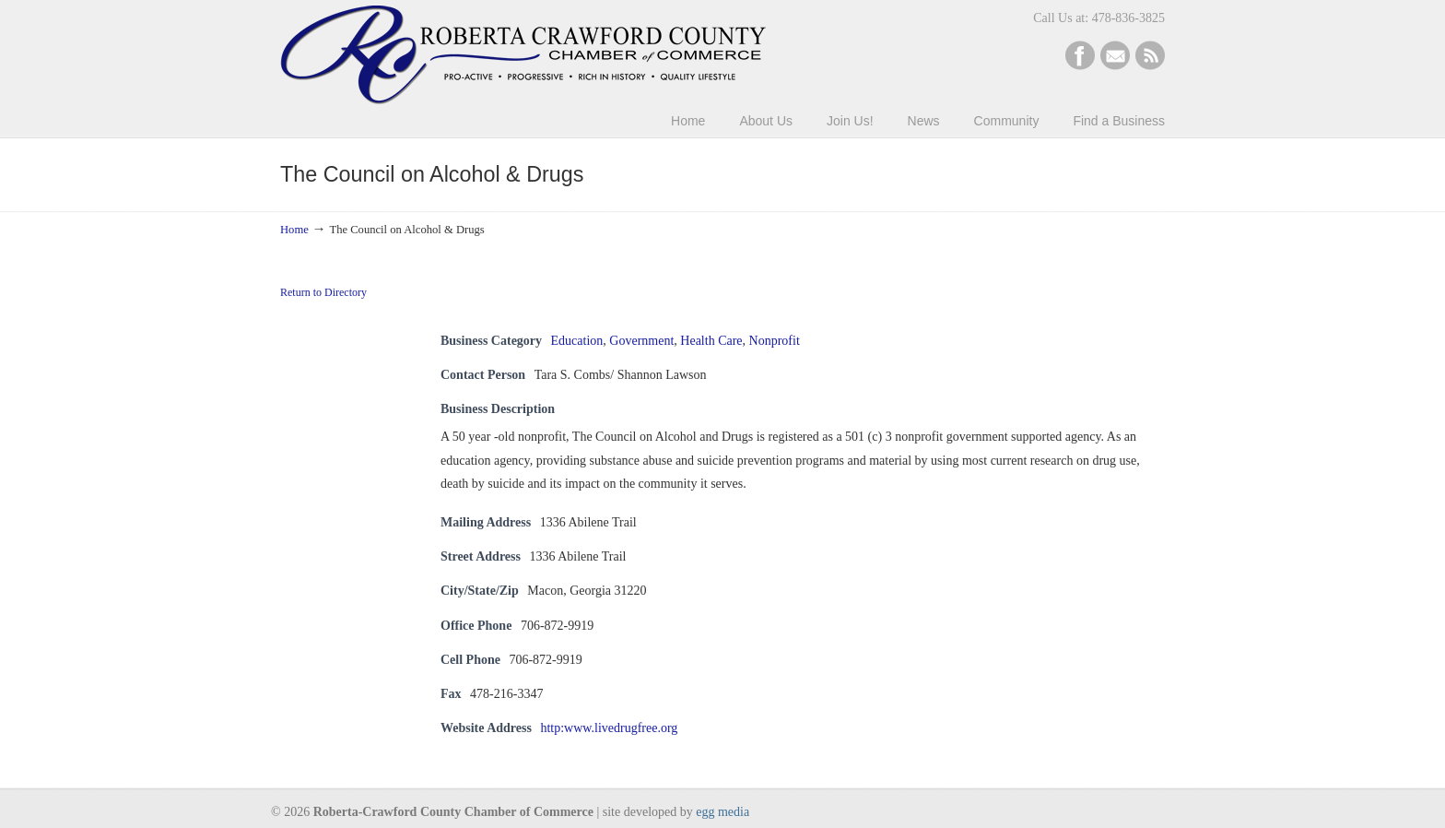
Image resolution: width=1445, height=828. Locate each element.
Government (641, 341)
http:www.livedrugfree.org (608, 728)
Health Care (711, 341)
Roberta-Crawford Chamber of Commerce (523, 55)
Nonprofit (774, 341)
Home (294, 229)
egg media (722, 812)
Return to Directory (323, 292)
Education (577, 341)
